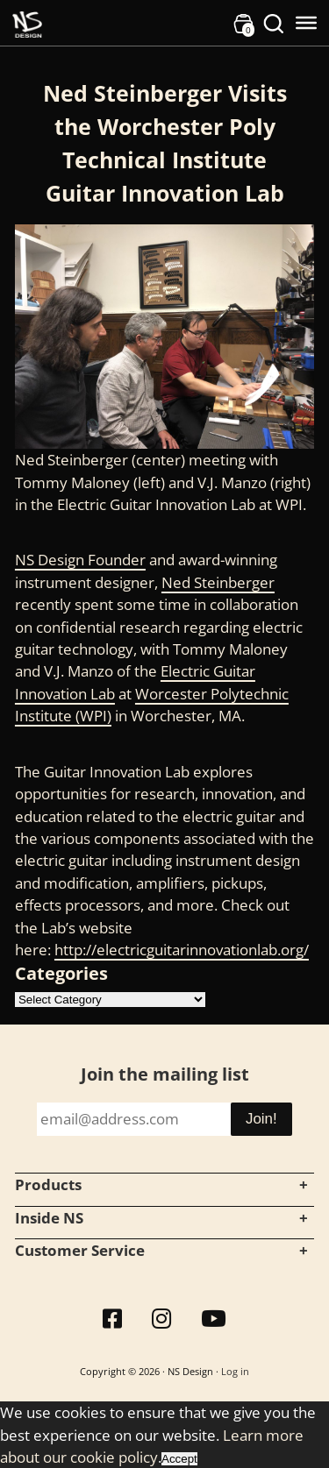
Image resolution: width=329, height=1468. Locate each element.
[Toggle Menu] (306, 23)
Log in (235, 1371)
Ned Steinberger (218, 582)
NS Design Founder (80, 560)
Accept (179, 1458)
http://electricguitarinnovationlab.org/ (181, 950)
